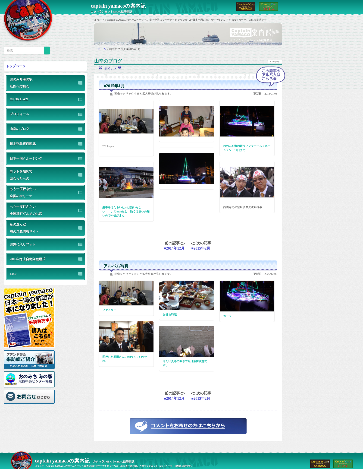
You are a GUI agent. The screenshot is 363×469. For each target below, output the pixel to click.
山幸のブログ (19, 129)
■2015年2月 (200, 248)
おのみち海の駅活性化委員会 (21, 82)
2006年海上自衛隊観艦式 (27, 259)
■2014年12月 (174, 248)
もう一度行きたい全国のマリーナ (23, 192)
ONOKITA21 (19, 99)
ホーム (102, 49)
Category (274, 61)
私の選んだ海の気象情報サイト (24, 227)
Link (13, 274)
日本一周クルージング (26, 158)
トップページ (15, 66)
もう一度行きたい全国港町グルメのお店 (26, 210)
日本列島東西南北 (23, 144)
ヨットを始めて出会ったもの (21, 174)
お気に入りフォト (23, 244)
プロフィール (19, 114)
